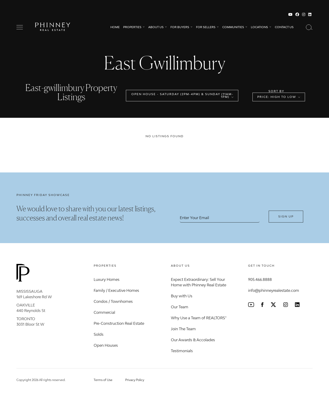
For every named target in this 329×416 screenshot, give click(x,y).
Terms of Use (103, 380)
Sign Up (286, 216)
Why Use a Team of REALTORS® (199, 318)
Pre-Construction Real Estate (119, 323)
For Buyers (179, 27)
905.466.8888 (260, 279)
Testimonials (182, 351)
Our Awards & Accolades (193, 340)
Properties (132, 27)
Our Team (179, 307)
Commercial (104, 312)
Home (115, 27)
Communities (233, 27)
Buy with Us (181, 296)
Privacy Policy (134, 380)
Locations (259, 27)
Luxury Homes (106, 279)
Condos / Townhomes (113, 301)
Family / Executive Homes (116, 290)
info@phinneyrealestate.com (273, 290)
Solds (98, 334)
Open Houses (106, 345)
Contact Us (284, 27)
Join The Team (183, 329)
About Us (156, 27)
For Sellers (205, 27)
